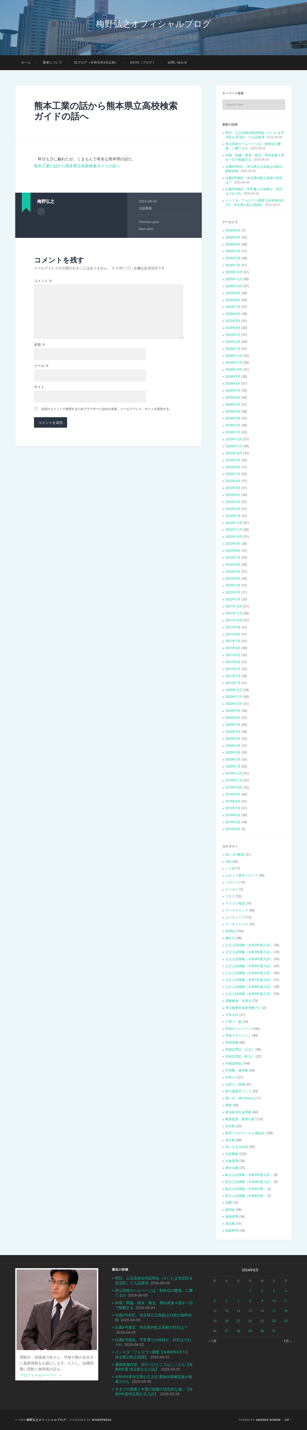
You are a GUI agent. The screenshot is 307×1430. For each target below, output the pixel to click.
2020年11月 (233, 697)
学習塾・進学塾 (236, 1070)
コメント (43, 281)
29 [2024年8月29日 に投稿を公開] (250, 1331)
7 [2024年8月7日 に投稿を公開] (238, 1301)
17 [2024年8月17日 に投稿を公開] (274, 1311)
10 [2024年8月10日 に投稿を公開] (274, 1301)
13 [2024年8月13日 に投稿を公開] (226, 1311)
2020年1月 (233, 766)
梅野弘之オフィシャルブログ (154, 23)
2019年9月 (233, 794)
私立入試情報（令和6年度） (245, 1189)
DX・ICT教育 (234, 855)
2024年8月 (233, 384)
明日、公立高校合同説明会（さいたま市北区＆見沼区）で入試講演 (254, 135)
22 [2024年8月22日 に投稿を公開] (250, 1321)
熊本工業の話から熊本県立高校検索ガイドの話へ (106, 111)
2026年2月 (233, 258)
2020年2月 (233, 759)
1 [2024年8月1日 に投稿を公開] (250, 1291)
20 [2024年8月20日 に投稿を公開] (226, 1321)
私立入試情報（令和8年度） (245, 1196)
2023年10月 (233, 453)
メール (41, 366)
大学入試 (231, 1015)
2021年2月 (233, 676)
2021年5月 (233, 655)
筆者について (52, 62)
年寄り (230, 1077)
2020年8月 (233, 718)
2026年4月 (233, 244)
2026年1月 (233, 265)
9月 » (288, 1341)
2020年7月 (233, 725)
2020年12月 (233, 690)
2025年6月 (233, 314)
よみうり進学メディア (241, 875)
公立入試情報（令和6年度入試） (249, 973)
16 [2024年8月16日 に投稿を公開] (262, 1311)
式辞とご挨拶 (235, 1084)
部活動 (230, 1224)
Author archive (41, 211)
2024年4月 (233, 411)
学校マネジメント (238, 1035)
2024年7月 (233, 391)
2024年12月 (233, 356)
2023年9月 (233, 460)
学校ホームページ (238, 1029)
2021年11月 (233, 613)
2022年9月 (233, 544)
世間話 (230, 931)
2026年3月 (233, 251)
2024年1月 (233, 432)
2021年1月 (233, 683)
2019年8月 (233, 801)
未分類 (230, 1140)
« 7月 (213, 1341)
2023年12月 (233, 439)
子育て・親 (233, 1022)
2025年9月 (233, 293)
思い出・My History (239, 1098)
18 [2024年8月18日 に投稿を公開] (285, 1311)
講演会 (230, 1210)
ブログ (230, 896)
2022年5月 (233, 572)
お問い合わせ (177, 62)
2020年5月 (233, 739)
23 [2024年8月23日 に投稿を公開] (262, 1321)
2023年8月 (233, 467)
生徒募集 (145, 208)
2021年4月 (233, 662)
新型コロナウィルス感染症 (245, 1133)
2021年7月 (233, 641)
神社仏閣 (231, 1168)
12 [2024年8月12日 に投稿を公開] (214, 1311)
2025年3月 (233, 335)
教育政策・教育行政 (240, 1119)
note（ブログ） (143, 62)
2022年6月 (233, 565)
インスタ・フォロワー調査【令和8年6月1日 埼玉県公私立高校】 (254, 203)
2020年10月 (233, 704)
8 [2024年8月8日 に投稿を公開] (250, 1301)
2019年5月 (233, 822)
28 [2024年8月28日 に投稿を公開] (238, 1331)
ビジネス (231, 889)
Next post (146, 229)
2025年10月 (233, 286)
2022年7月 (233, 558)
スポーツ (231, 882)
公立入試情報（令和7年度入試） (249, 980)
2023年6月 (233, 481)
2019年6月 (233, 815)
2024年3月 (233, 418)
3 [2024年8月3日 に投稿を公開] (274, 1291)
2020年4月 (233, 746)
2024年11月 (233, 363)
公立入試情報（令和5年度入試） (249, 966)
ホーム (26, 62)
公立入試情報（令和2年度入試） (249, 945)
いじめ (230, 868)
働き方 (230, 938)
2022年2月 (233, 592)
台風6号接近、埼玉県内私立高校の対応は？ (151, 1327)
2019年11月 (233, 780)
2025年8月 (233, 300)
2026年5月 (233, 237)
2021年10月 (233, 620)
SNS (228, 862)
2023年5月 (233, 488)
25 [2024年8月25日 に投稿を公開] (285, 1321)
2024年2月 (233, 425)
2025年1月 (233, 349)
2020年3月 (233, 752)
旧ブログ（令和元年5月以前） (96, 62)
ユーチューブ (235, 917)
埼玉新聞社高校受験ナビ (243, 1008)
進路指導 (231, 1217)
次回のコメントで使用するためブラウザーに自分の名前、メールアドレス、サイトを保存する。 (106, 409)
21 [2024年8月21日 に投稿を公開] (238, 1321)
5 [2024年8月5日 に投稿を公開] (214, 1301)
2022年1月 (233, 599)
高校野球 (231, 1231)
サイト (39, 387)
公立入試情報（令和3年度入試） (249, 952)
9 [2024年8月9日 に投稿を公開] (262, 1301)
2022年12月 (233, 523)
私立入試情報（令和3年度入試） (249, 1175)
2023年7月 (233, 474)
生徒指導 (231, 1161)
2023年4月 (233, 495)
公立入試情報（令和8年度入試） (249, 987)
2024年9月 (233, 377)
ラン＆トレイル (236, 924)
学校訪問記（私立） (240, 1056)
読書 (228, 1203)
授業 (228, 1105)
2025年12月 (233, 272)
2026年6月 (233, 230)
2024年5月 (233, 404)
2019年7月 (233, 808)
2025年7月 (233, 307)
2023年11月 (233, 446)
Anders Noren (268, 1419)
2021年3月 (233, 669)
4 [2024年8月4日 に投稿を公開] (286, 1291)
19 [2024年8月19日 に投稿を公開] (214, 1321)
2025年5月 (233, 321)
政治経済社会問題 (238, 1112)
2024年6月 (233, 397)
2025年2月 (233, 342)
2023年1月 (233, 516)
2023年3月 (233, 502)
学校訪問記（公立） (240, 1049)
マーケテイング (236, 910)
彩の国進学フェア (238, 1091)
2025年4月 (233, 328)
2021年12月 (233, 606)
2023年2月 (233, 509)
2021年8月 (233, 634)
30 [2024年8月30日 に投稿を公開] (262, 1331)
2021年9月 (233, 627)
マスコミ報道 (235, 903)
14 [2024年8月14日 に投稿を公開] (238, 1311)
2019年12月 (233, 773)
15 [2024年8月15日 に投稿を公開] (250, 1311)
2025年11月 (233, 279)
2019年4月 (233, 829)
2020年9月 (233, 711)
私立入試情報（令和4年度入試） (249, 1182)
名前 (39, 344)
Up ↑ (288, 1419)
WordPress (102, 1419)
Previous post (149, 222)
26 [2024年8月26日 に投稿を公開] (214, 1331)
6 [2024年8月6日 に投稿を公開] (226, 1301)
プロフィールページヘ (41, 1375)
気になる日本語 (236, 1147)
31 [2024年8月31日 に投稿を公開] (274, 1331)
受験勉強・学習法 (238, 1001)
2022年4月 (233, 579)
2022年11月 (233, 530)
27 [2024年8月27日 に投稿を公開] (226, 1331)
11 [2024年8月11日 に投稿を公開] (285, 1301)
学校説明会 (233, 1063)
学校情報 (231, 1042)
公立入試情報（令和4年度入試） (249, 959)
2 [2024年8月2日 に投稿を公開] (262, 1291)
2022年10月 (233, 537)
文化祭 (230, 1126)
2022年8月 (233, 551)
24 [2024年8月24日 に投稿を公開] (274, 1321)
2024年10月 (233, 370)
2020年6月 (233, 732)
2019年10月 (233, 787)
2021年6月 (233, 648)
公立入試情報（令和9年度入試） (249, 994)
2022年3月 (233, 585)
